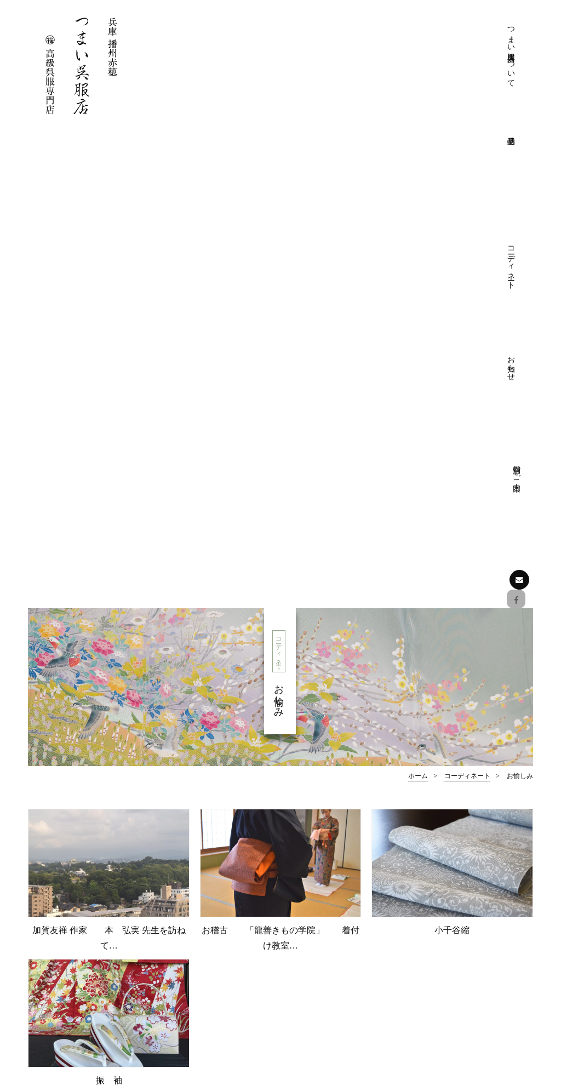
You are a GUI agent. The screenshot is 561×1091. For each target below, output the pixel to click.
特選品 (434, 879)
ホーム (418, 299)
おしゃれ (280, 709)
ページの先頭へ (281, 819)
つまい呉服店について (322, 54)
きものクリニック (338, 911)
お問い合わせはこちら (91, 1012)
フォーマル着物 (461, 896)
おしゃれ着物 (457, 928)
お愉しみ (452, 709)
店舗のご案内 (475, 31)
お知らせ (437, 36)
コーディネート (398, 45)
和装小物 (449, 960)
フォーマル (109, 709)
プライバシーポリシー (346, 928)
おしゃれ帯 (453, 944)
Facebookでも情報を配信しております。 (96, 977)
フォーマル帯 (457, 911)
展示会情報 (453, 1008)
